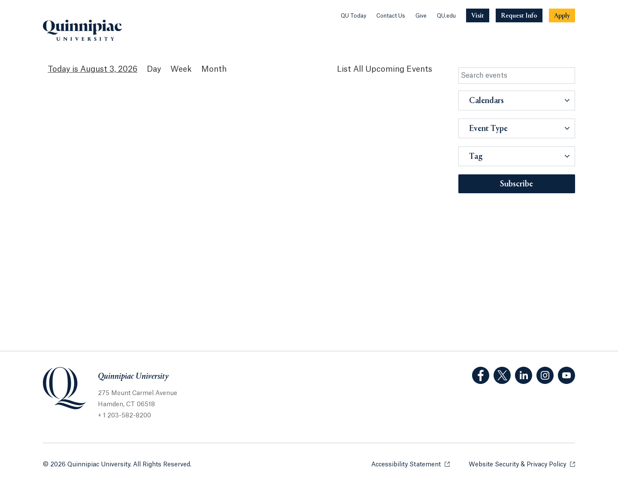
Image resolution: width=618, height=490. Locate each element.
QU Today (353, 15)
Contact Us (390, 15)
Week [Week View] (181, 69)
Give (421, 15)
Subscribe (516, 184)
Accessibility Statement (410, 464)
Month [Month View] (214, 69)
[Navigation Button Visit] (477, 15)
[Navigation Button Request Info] (519, 15)
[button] (517, 100)
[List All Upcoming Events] (384, 69)
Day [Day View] (154, 69)
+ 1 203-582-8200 (124, 416)
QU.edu (446, 15)
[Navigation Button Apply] (562, 15)
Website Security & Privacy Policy (522, 464)
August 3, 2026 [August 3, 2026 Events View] (108, 69)
